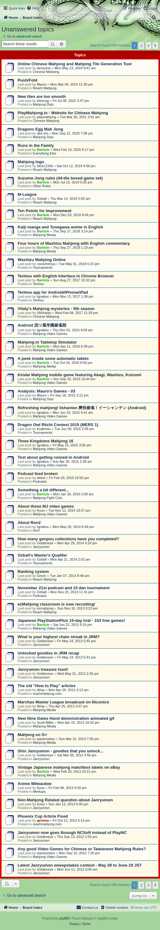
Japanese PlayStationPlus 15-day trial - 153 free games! (71, 620)
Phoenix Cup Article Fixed (43, 816)
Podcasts (40, 481)
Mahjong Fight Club (47, 498)
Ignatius (43, 296)
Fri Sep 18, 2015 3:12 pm (69, 395)
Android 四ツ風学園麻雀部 (42, 325)
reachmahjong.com (47, 693)
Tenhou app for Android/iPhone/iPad (53, 292)
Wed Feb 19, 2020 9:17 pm (73, 149)
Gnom (41, 576)
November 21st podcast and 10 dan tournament (64, 588)
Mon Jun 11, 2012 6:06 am (77, 869)
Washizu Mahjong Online (42, 259)
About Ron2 (29, 522)
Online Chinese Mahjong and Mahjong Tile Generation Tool (75, 64)
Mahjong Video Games (50, 334)
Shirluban (44, 313)
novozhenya (46, 264)
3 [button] (148, 45)
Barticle (43, 149)
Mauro (41, 84)
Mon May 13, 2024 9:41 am (75, 68)
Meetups (39, 791)
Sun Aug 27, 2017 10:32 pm (74, 280)
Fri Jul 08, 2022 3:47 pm (71, 101)
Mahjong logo (31, 161)
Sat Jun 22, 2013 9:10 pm (72, 624)
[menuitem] (33, 8)
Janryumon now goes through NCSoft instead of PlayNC (72, 832)
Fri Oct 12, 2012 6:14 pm (71, 820)
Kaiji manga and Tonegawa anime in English (60, 227)
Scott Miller (45, 722)
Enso (40, 804)
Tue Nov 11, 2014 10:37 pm (69, 510)
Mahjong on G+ (32, 734)
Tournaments (43, 267)
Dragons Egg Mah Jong (40, 129)
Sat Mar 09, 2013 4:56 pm (76, 755)
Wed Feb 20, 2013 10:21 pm (74, 771)
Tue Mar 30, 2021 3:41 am (80, 117)
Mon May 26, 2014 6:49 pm (73, 527)
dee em (42, 133)
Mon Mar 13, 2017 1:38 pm (73, 296)
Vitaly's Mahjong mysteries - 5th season (56, 308)
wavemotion (46, 739)
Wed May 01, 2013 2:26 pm (78, 673)
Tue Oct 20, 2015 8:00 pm (72, 362)
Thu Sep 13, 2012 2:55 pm (77, 837)
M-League (27, 194)
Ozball (41, 198)
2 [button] (141, 45)
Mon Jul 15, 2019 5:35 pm (72, 182)
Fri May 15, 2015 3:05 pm (72, 445)
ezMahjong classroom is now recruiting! (56, 604)
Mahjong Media (44, 235)
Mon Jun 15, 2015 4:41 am (73, 412)
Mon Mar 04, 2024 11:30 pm (71, 84)
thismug (43, 101)
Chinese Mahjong (46, 72)
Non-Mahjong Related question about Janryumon (65, 800)
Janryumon (41, 547)
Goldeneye (45, 543)
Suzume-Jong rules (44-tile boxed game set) (60, 178)
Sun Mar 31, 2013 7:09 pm (79, 739)
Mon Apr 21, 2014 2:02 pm (70, 559)
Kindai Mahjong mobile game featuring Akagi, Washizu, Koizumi (79, 374)
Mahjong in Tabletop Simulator (47, 342)
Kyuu (40, 510)
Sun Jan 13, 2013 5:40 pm (68, 804)
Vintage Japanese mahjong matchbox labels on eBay (69, 767)
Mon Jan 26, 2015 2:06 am (73, 494)
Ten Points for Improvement (44, 210)
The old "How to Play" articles (47, 685)
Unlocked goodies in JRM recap (48, 653)
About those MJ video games (46, 506)
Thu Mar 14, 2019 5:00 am (70, 198)
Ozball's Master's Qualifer (42, 555)
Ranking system (33, 571)
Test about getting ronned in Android (53, 457)
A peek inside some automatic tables (53, 358)
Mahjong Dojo (43, 104)
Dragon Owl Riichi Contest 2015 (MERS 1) (58, 424)
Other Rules (42, 186)
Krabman (44, 429)
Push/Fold (27, 80)
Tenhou (38, 284)
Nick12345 (45, 166)
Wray (40, 690)
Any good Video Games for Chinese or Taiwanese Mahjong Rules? (82, 849)
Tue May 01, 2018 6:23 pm (79, 264)
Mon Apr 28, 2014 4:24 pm (77, 543)
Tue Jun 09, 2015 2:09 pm (74, 429)
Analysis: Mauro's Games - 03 (46, 391)
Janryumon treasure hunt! (43, 669)
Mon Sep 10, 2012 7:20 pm (79, 853)
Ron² (36, 530)
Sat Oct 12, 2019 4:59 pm (76, 166)
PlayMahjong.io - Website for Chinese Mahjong (63, 113)
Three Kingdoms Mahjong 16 (45, 441)
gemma (43, 820)
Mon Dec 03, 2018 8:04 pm (73, 215)
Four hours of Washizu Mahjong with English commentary (74, 243)
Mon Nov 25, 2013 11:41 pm (71, 592)
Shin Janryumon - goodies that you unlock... (60, 751)
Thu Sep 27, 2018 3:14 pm (73, 231)
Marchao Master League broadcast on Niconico (63, 702)
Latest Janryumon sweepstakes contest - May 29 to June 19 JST (80, 865)
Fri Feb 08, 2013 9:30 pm (67, 788)
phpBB (64, 918)
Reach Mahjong (45, 88)
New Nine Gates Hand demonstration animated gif (66, 718)
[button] (155, 45)
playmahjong (46, 117)
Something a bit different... (43, 490)
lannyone (44, 68)
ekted (41, 478)
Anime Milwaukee (35, 783)
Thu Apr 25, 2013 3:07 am (68, 706)
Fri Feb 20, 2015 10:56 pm (69, 478)
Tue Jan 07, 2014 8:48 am (70, 576)
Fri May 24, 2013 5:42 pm (76, 657)
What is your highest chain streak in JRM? (58, 636)
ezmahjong (45, 608)
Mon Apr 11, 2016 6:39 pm (73, 346)
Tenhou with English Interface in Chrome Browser (66, 276)
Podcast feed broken (38, 473)
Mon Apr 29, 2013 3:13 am (68, 690)
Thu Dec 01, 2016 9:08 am (73, 330)
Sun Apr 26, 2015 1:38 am (72, 461)
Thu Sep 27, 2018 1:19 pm (73, 247)
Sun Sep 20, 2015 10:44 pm (74, 379)
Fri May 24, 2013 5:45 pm (76, 641)
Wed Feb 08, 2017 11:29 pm (76, 313)
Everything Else (44, 153)
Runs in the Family (36, 145)
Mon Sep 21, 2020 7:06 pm (72, 133)
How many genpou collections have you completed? (68, 539)
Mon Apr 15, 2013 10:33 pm (78, 722)
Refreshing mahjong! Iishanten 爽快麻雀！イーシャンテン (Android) (82, 407)
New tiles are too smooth (42, 96)
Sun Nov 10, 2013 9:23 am (77, 608)
